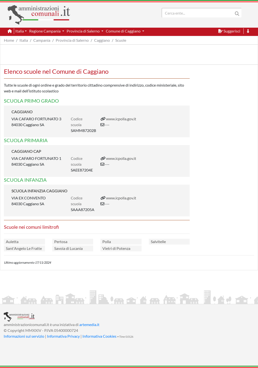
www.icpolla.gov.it (121, 118)
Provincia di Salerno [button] (83, 31)
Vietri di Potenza (116, 248)
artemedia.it (89, 324)
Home (9, 40)
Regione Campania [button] (45, 31)
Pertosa (60, 241)
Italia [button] (19, 31)
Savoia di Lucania (68, 248)
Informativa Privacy (63, 336)
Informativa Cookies (99, 336)
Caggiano (102, 40)
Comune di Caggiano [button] (123, 31)
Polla (106, 241)
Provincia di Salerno (72, 40)
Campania (41, 40)
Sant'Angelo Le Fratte (24, 248)
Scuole (120, 40)
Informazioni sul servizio (24, 336)
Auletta (12, 241)
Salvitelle (158, 241)
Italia (23, 40)
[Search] (198, 12)
